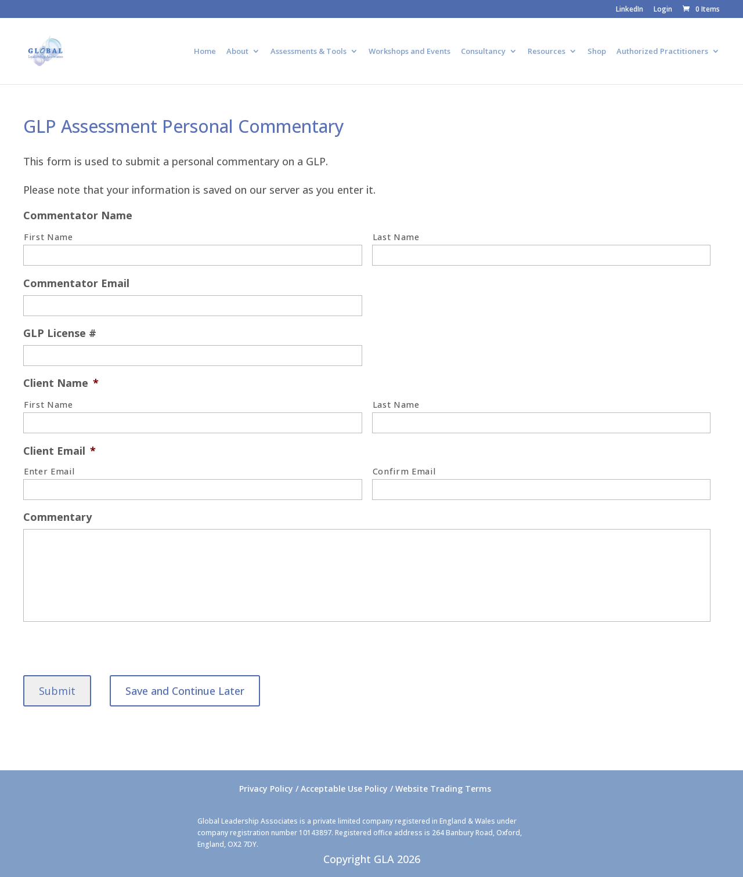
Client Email (59, 451)
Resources (546, 51)
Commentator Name (77, 215)
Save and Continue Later (184, 691)
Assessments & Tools (308, 51)
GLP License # (59, 333)
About (237, 51)
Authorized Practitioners (662, 51)
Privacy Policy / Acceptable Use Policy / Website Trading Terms (365, 788)
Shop (596, 51)
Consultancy (483, 51)
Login (663, 10)
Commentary (57, 517)
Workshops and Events (409, 51)
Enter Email (49, 471)
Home (205, 51)
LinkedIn (629, 10)
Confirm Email (404, 471)
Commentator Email (76, 283)
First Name (48, 236)
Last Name (396, 236)
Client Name (61, 383)
